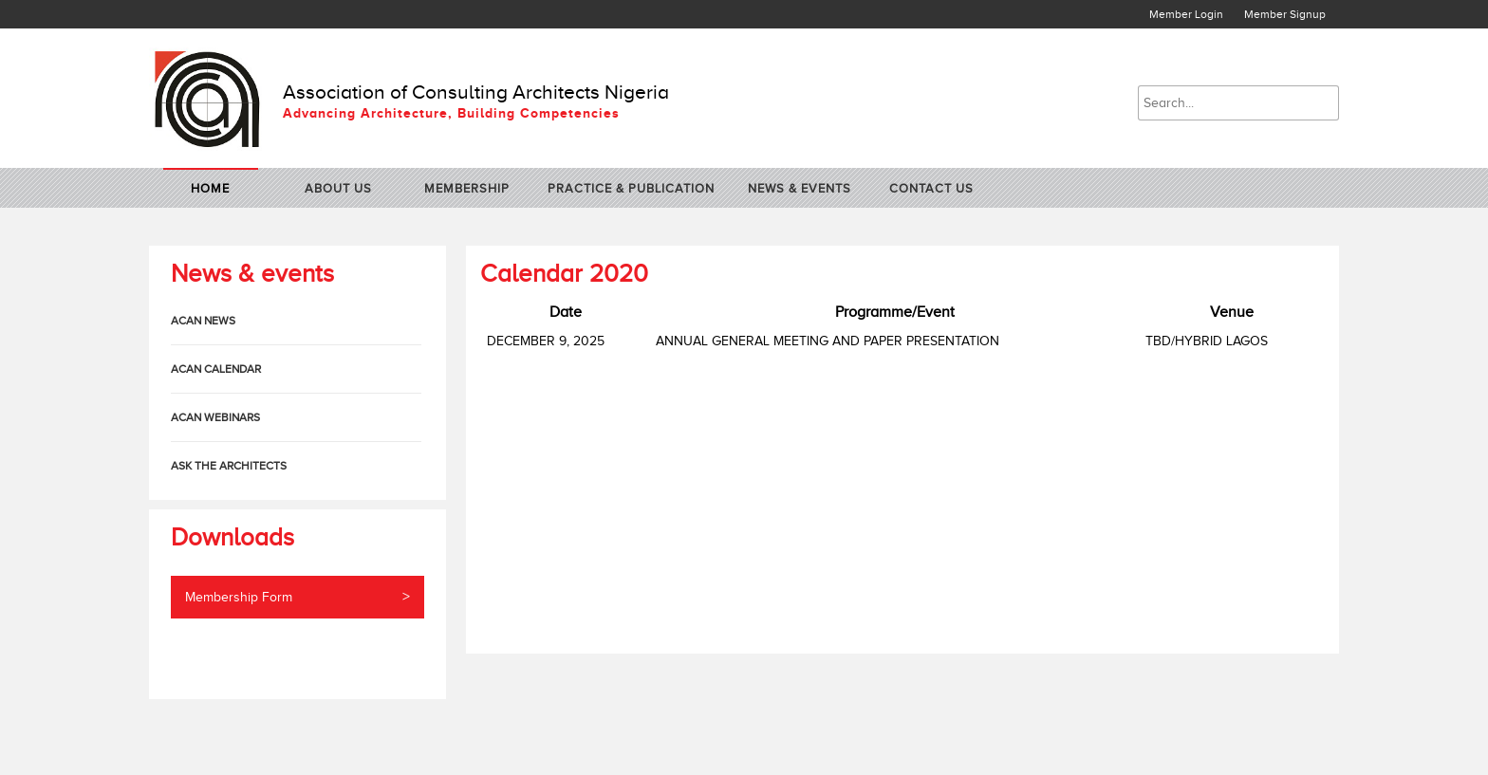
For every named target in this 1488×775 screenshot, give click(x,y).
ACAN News (203, 320)
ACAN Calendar (216, 369)
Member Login (1186, 14)
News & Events (799, 188)
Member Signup (1285, 14)
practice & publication (631, 188)
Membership (467, 188)
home (210, 188)
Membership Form (297, 597)
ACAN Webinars (215, 417)
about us (338, 188)
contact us (931, 188)
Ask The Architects (229, 465)
